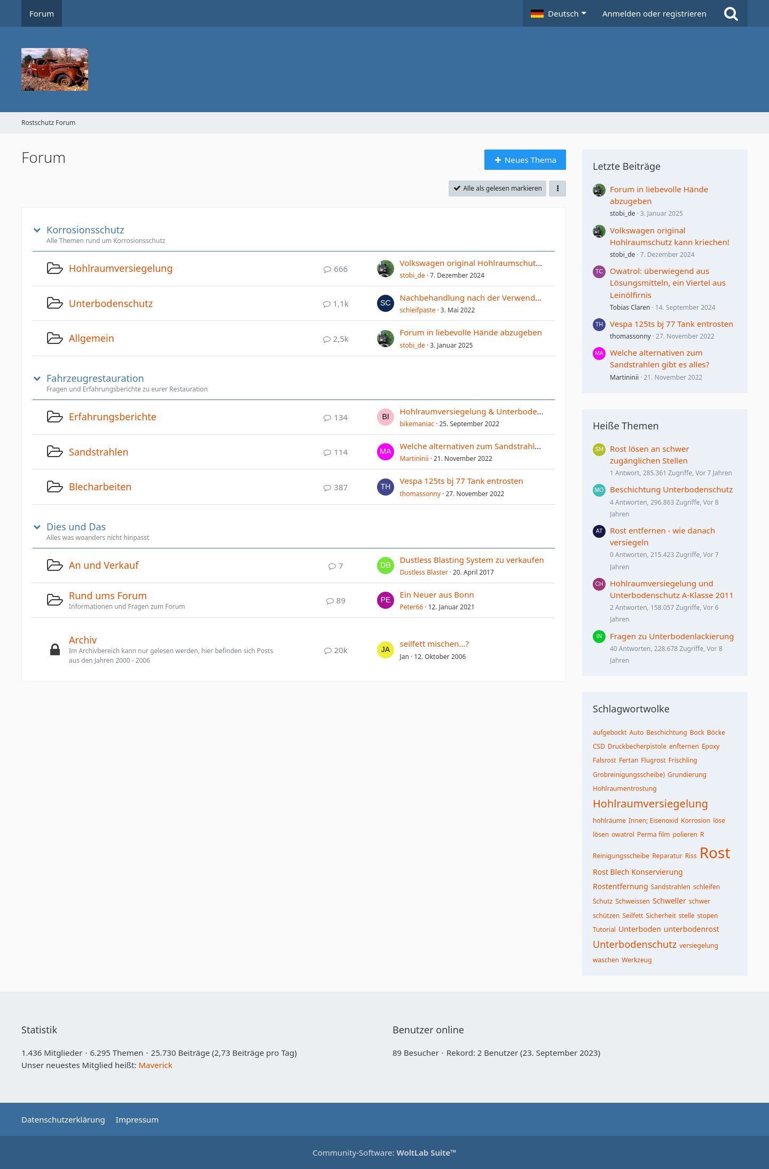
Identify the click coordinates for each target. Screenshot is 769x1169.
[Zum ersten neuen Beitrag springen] (385, 268)
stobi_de (412, 275)
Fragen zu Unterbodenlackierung (672, 636)
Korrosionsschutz (85, 230)
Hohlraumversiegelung (120, 268)
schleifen (706, 886)
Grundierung (687, 774)
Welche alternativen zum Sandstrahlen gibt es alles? (496, 446)
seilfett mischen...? (434, 643)
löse (719, 820)
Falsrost (604, 760)
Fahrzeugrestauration (95, 378)
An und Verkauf (103, 565)
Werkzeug (637, 959)
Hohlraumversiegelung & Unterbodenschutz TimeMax (500, 411)
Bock (697, 732)
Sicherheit (661, 915)
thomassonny (420, 493)
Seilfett (633, 915)
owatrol (622, 834)
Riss (691, 855)
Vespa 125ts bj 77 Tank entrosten (461, 480)
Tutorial (604, 929)
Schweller (669, 901)
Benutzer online (428, 1029)
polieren (685, 834)
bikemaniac (416, 423)
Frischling (683, 760)
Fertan (628, 760)
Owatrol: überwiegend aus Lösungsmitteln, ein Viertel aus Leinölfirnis (668, 282)
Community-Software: (384, 1152)
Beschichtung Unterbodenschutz (671, 489)
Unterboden (639, 929)
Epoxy (711, 746)
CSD (599, 746)
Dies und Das (76, 527)
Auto (637, 732)
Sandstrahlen (99, 451)
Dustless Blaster (423, 572)
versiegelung (698, 945)
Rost (715, 852)
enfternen (684, 746)
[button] (558, 13)
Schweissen (632, 901)
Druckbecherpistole (637, 746)
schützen (606, 915)
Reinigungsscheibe (621, 855)
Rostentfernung (620, 886)
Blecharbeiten (100, 486)
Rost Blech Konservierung (638, 872)
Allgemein (91, 338)
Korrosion (695, 820)
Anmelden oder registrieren (654, 13)
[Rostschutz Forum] (384, 69)
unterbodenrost (691, 929)
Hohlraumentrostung (625, 788)
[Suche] (731, 13)
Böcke (716, 732)
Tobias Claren (630, 307)
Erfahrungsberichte (112, 416)
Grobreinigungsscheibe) (629, 774)
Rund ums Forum (108, 595)
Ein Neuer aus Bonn (436, 594)
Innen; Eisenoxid (653, 820)
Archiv (83, 639)
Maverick (155, 1065)
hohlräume (609, 820)
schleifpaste (417, 310)
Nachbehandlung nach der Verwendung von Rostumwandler (513, 297)
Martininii (413, 458)
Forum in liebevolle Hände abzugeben (470, 332)
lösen (601, 834)
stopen (707, 915)
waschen (606, 959)
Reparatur (667, 855)
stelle (687, 915)
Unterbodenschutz (111, 303)
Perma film (653, 834)
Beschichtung (666, 732)
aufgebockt (610, 732)
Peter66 (411, 606)
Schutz (603, 901)
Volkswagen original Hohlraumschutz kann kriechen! (498, 262)
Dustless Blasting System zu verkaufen (471, 559)
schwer (699, 901)
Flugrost (653, 760)
